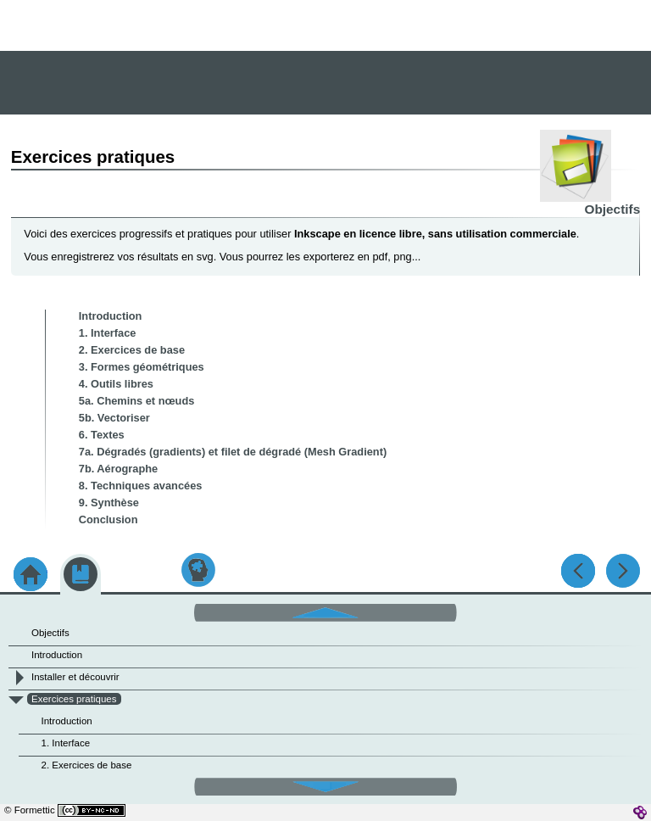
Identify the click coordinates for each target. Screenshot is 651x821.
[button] (325, 611)
